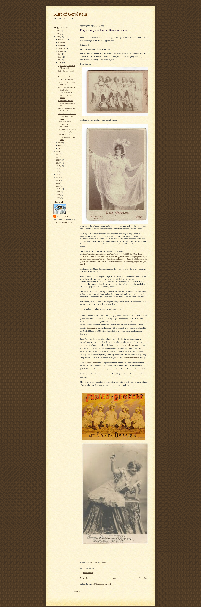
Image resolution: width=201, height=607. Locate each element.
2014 (58, 177)
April (60, 63)
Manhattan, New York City (123, 345)
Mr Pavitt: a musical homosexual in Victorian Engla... (65, 124)
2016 (58, 171)
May (60, 60)
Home (114, 578)
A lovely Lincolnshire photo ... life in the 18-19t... (67, 103)
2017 (58, 168)
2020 (58, 160)
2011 (58, 186)
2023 (58, 151)
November (62, 42)
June (60, 57)
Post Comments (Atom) (101, 584)
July (60, 54)
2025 (58, 34)
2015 (58, 174)
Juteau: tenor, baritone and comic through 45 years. (67, 116)
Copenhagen (91, 328)
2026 (58, 31)
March (60, 143)
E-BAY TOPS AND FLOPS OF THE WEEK (65, 95)
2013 (58, 180)
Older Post (143, 578)
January (61, 148)
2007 (58, 198)
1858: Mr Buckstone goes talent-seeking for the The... (67, 137)
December (62, 39)
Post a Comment (88, 573)
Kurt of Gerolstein (70, 14)
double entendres (132, 357)
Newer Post (85, 578)
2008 (58, 195)
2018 (58, 166)
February (61, 145)
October (61, 45)
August (61, 51)
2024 (58, 37)
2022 (58, 154)
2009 (58, 192)
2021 (58, 157)
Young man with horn (65, 74)
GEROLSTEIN (62, 216)
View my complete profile (62, 222)
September (62, 48)
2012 (58, 183)
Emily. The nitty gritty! (66, 71)
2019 (58, 163)
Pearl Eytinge (92, 362)
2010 (58, 189)
